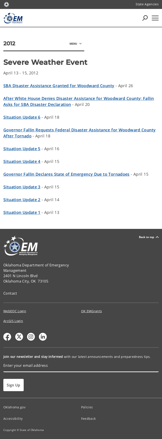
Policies (87, 407)
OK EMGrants (91, 311)
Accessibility (13, 418)
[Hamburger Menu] (155, 18)
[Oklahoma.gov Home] (6, 4)
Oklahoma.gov (14, 407)
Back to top (149, 237)
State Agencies (147, 4)
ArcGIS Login (13, 321)
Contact (10, 293)
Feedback (88, 418)
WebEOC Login (14, 311)
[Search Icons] (145, 17)
